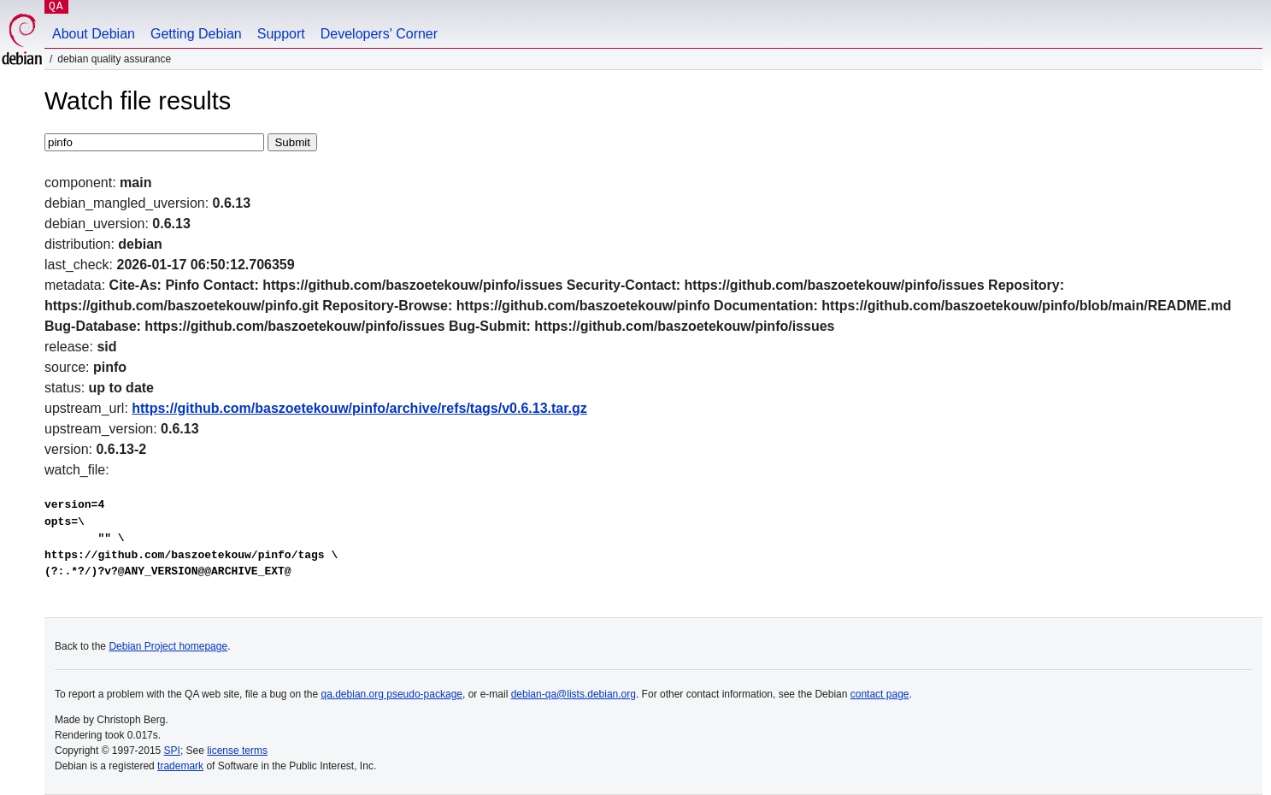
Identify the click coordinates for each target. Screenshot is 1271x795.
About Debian (93, 33)
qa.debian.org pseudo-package (391, 694)
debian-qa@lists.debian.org (573, 694)
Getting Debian (196, 33)
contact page (879, 694)
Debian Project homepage (168, 646)
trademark (180, 766)
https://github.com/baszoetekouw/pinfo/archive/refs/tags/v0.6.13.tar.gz (359, 408)
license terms (237, 751)
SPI (172, 751)
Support (281, 33)
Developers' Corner (379, 33)
